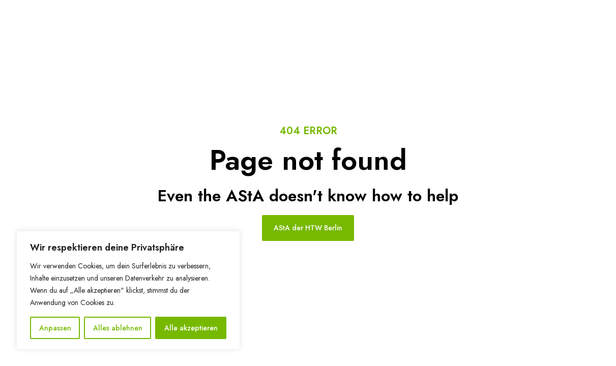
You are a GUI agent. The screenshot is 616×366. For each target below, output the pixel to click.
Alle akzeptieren (191, 328)
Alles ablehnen (117, 328)
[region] (128, 290)
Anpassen (55, 328)
